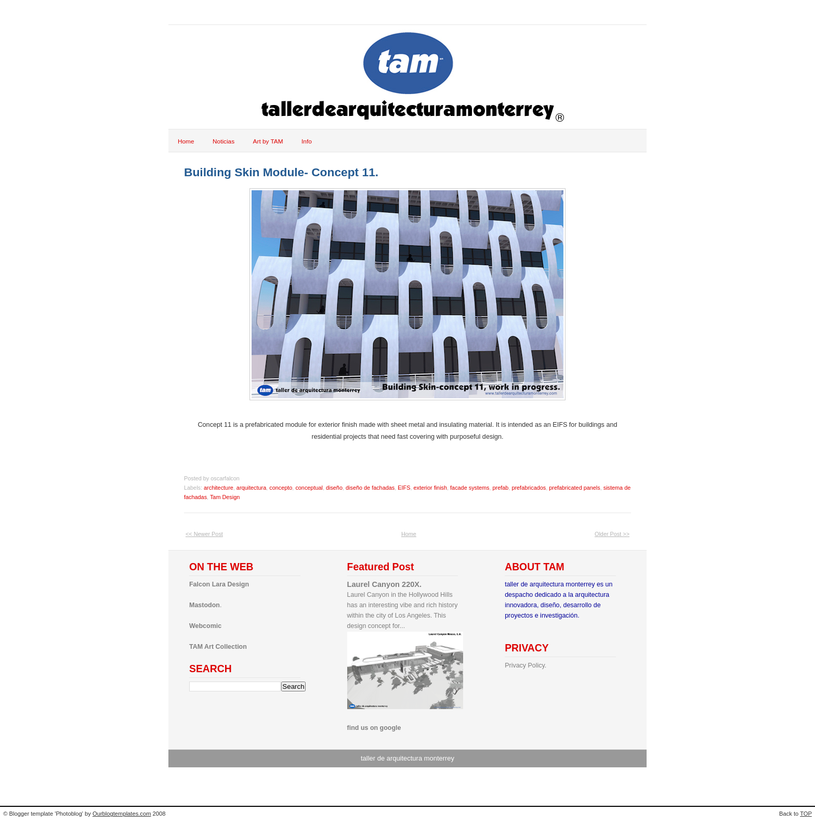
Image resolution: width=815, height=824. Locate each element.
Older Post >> (612, 534)
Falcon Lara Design (219, 584)
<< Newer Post (204, 534)
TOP (806, 813)
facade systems (469, 488)
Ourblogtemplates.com (122, 813)
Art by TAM (268, 141)
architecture (218, 488)
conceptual (309, 488)
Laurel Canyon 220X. (384, 584)
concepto (280, 488)
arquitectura (251, 488)
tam (189, 12)
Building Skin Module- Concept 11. (281, 172)
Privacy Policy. (525, 665)
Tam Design (225, 497)
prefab (501, 488)
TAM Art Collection (218, 646)
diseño (334, 488)
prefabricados (528, 488)
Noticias (223, 141)
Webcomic (205, 626)
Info (306, 141)
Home (186, 141)
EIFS (404, 488)
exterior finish (430, 488)
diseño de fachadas (370, 488)
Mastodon (204, 605)
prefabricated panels (574, 488)
